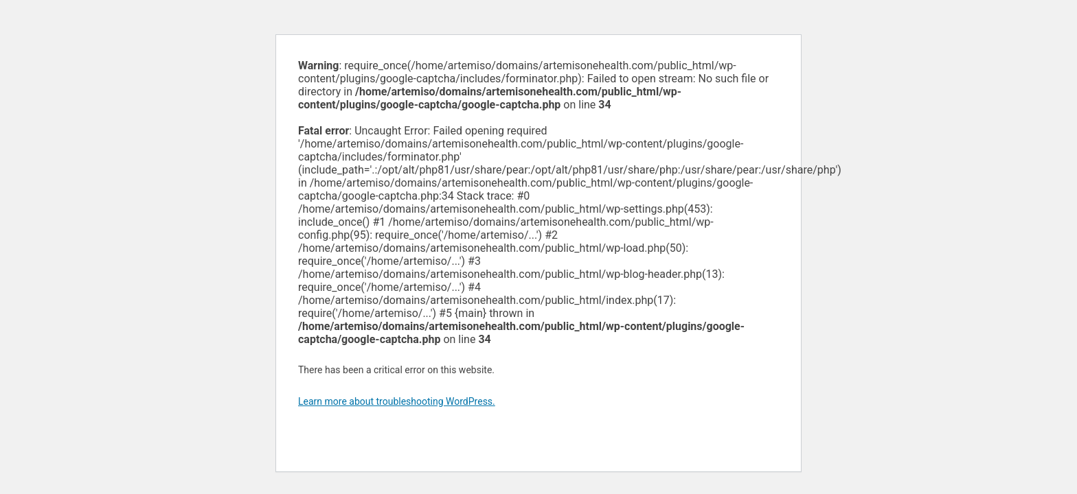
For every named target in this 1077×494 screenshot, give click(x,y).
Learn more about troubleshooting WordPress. (396, 401)
